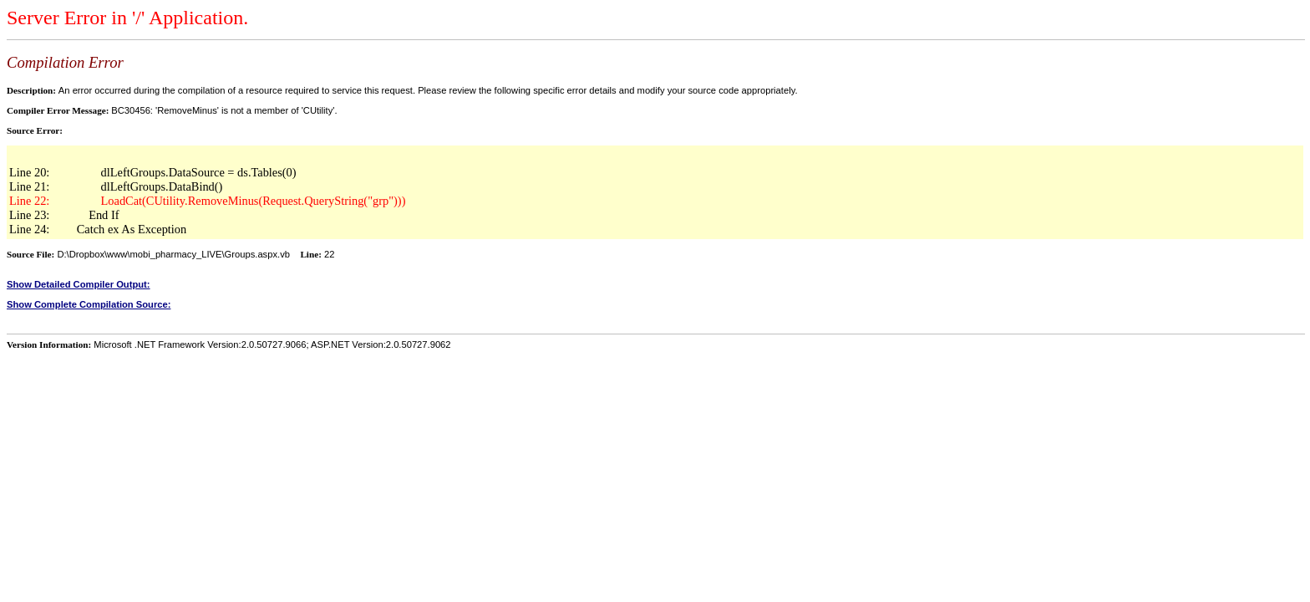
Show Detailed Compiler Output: (78, 284)
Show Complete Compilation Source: (88, 304)
